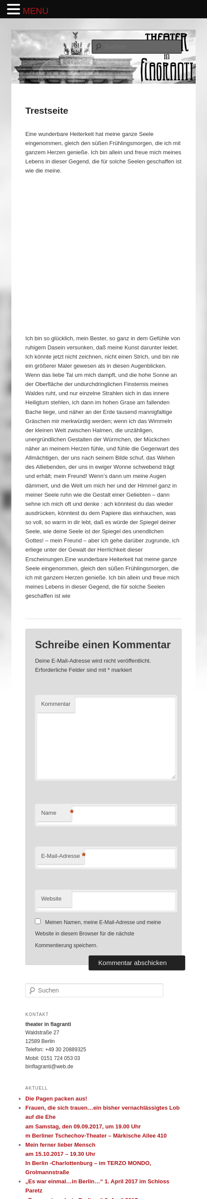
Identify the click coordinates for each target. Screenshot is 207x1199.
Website (51, 898)
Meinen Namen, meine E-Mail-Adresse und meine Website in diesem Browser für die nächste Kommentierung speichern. (98, 933)
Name (56, 813)
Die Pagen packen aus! (56, 1098)
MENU (35, 11)
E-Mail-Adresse (62, 856)
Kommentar (55, 704)
